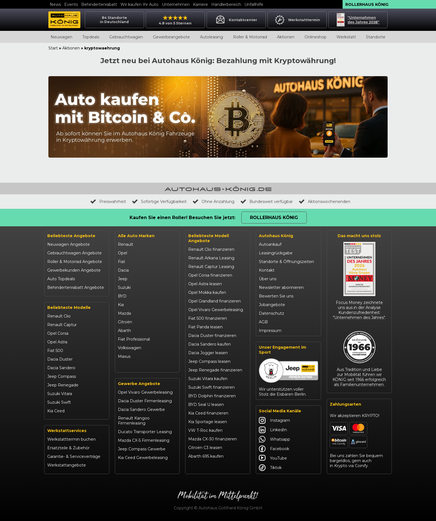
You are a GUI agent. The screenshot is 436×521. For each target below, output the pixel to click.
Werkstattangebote (66, 465)
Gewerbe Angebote (139, 383)
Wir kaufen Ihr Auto (139, 4)
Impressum (270, 330)
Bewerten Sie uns (276, 296)
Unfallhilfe (253, 4)
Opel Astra (57, 341)
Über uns (267, 278)
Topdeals (90, 36)
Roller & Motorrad (250, 36)
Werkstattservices (66, 430)
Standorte (375, 36)
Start (53, 48)
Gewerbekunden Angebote (74, 270)
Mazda (124, 313)
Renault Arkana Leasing (211, 257)
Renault (125, 244)
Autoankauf (270, 244)
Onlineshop (315, 36)
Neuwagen (61, 36)
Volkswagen (129, 347)
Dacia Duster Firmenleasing (145, 400)
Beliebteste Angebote (71, 235)
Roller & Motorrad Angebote (74, 261)
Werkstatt (346, 36)
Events (71, 4)
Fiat (121, 261)
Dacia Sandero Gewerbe (141, 409)
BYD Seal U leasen (206, 404)
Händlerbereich (226, 4)
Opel (122, 252)
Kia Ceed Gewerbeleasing (143, 457)
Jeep (122, 278)
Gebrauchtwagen (126, 36)
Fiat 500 (55, 350)
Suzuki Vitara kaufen (207, 378)
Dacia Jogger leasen (208, 352)
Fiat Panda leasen (205, 326)
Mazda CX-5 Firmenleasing (143, 440)
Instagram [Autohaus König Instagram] (274, 420)
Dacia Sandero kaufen (209, 344)
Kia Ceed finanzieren (208, 413)
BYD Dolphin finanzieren (212, 395)
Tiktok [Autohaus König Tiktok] (270, 467)
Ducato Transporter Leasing (145, 431)
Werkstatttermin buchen (71, 439)
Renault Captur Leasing (211, 266)
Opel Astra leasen (205, 283)
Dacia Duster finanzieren (212, 335)
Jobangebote (272, 304)
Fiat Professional (134, 339)
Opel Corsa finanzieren (210, 275)
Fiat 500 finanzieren (207, 318)
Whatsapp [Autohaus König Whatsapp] (274, 439)
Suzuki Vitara (59, 393)
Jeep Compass (61, 376)
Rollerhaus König (366, 4)
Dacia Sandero (61, 367)
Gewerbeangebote (171, 36)
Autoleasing (211, 36)
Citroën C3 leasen (205, 447)
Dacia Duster (60, 359)
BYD (122, 296)
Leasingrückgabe (276, 252)
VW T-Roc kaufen (205, 430)
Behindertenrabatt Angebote (75, 287)
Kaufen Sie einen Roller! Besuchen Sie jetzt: (182, 217)
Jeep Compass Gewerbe (141, 448)
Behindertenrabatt (99, 4)
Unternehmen (176, 4)
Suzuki (124, 287)
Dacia (123, 270)
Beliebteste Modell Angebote (208, 238)
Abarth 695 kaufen (206, 456)
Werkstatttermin (297, 19)
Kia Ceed (56, 410)
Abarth (124, 330)
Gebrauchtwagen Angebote (74, 252)
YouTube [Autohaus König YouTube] (273, 458)
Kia (121, 304)
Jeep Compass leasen (209, 361)
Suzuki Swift (59, 402)
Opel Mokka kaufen (207, 292)
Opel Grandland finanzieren (214, 301)
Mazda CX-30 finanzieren (212, 438)
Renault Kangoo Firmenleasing (134, 421)
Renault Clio (59, 316)
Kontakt (266, 270)
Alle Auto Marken (136, 235)
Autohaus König (276, 235)
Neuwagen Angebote (68, 244)
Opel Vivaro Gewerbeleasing (145, 392)
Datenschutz (271, 313)
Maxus (124, 356)
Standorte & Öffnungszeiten (286, 261)
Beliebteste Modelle (69, 307)
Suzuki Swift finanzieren (211, 387)
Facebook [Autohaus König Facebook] (274, 448)
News (55, 4)
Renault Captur (62, 324)
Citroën (125, 321)
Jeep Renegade (62, 385)
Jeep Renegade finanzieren (215, 370)
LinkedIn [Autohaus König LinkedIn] (273, 429)
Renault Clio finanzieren (211, 249)
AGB (263, 321)
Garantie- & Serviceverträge (73, 456)
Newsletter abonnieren (281, 287)
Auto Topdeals (61, 278)
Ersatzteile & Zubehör (68, 447)
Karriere (200, 4)
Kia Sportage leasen (207, 421)
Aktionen (285, 36)
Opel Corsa (57, 333)
